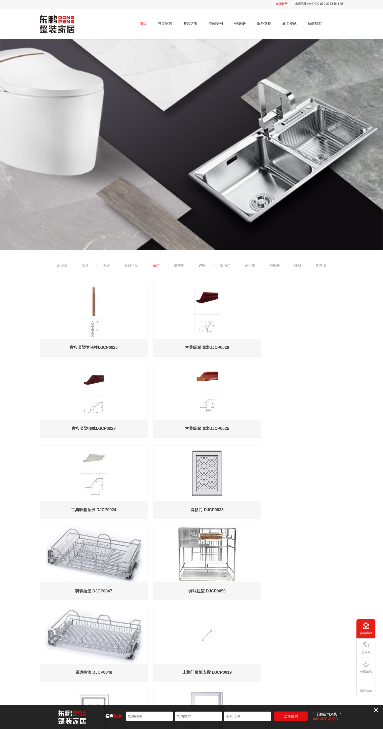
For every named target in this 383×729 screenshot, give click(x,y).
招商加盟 (315, 23)
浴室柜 (179, 266)
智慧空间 (214, 665)
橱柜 (156, 266)
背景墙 (320, 266)
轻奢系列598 (168, 675)
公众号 (366, 652)
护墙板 (274, 266)
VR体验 (240, 23)
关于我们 (116, 655)
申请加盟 (366, 671)
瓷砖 (202, 266)
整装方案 (190, 23)
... (179, 618)
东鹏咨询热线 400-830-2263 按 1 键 (319, 4)
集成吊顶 (131, 266)
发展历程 (115, 684)
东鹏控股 (282, 4)
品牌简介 (115, 665)
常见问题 (263, 675)
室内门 (225, 266)
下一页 (238, 618)
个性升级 (165, 684)
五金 (106, 266)
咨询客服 (366, 633)
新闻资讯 (289, 23)
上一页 (144, 618)
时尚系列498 (168, 665)
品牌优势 (115, 675)
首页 (143, 23)
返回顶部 (366, 691)
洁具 (85, 266)
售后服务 (263, 665)
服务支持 (264, 23)
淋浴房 (250, 266)
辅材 (297, 266)
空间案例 (216, 23)
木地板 (62, 266)
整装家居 (165, 23)
